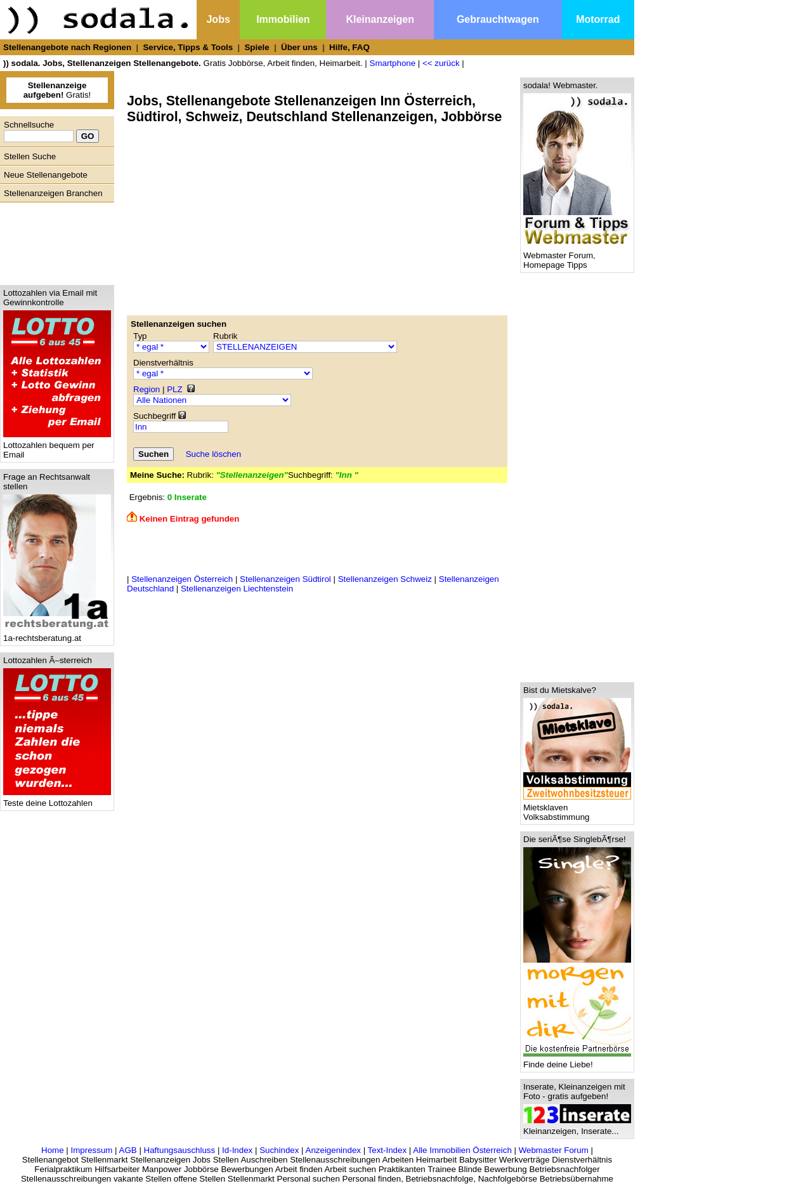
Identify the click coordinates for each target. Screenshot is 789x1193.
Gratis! (57, 90)
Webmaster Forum (554, 1150)
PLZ (174, 389)
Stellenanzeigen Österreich (182, 579)
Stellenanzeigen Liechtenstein (237, 588)
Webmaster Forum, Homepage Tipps (577, 256)
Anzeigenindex (333, 1150)
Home (52, 1150)
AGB (128, 1150)
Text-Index (387, 1150)
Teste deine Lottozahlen (57, 799)
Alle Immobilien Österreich (462, 1150)
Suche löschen (213, 454)
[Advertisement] (54, 240)
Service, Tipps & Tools (188, 47)
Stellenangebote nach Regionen (67, 47)
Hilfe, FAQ (349, 47)
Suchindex (279, 1150)
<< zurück (441, 63)
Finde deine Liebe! (577, 1060)
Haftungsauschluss (180, 1150)
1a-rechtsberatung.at (57, 634)
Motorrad (598, 19)
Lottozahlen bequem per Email (57, 446)
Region (146, 389)
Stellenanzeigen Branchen (53, 193)
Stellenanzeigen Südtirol (285, 579)
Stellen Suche (30, 156)
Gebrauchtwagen (498, 19)
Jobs (218, 19)
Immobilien (283, 19)
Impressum (91, 1150)
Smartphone (393, 63)
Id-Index (237, 1150)
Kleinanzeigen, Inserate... (577, 1127)
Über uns (299, 47)
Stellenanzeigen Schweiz (385, 579)
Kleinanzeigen (380, 19)
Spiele (256, 47)
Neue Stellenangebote (46, 175)
